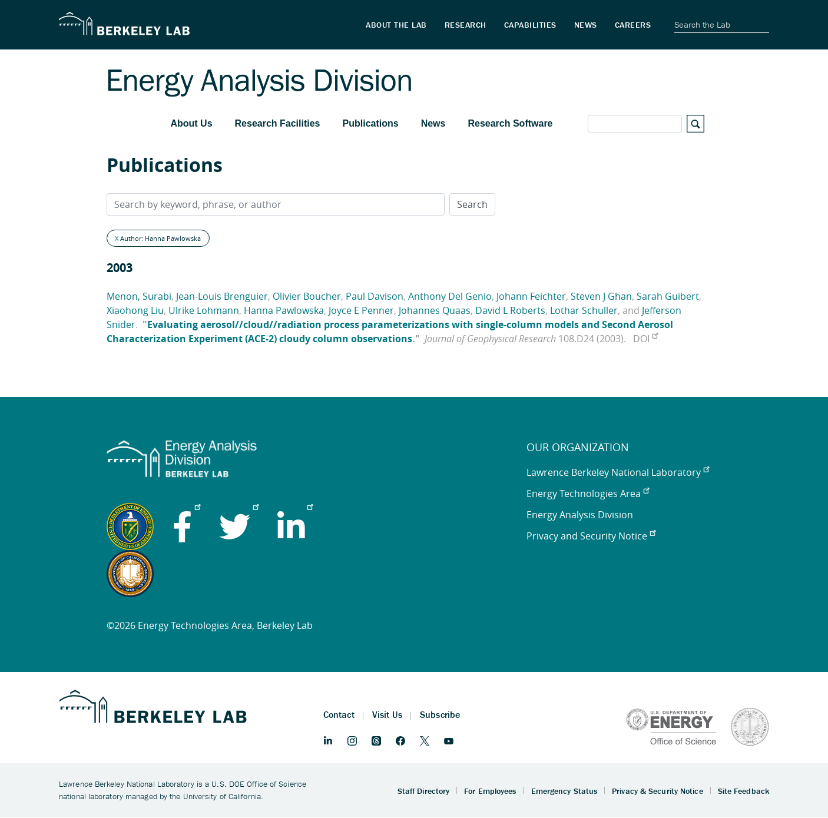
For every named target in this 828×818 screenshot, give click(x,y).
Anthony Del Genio (450, 296)
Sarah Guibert (668, 296)
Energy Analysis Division (579, 514)
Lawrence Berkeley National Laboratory (617, 472)
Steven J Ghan (601, 296)
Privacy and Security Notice (590, 535)
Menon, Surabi (139, 296)
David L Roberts (510, 310)
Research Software (510, 123)
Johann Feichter (531, 296)
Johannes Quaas (435, 310)
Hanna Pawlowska (284, 310)
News (433, 123)
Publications (371, 123)
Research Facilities (277, 123)
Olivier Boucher (307, 296)
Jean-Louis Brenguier (222, 296)
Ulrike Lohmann (203, 310)
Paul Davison (374, 296)
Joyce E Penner (361, 310)
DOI (645, 338)
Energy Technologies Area (587, 493)
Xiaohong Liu (135, 310)
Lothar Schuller (584, 310)
